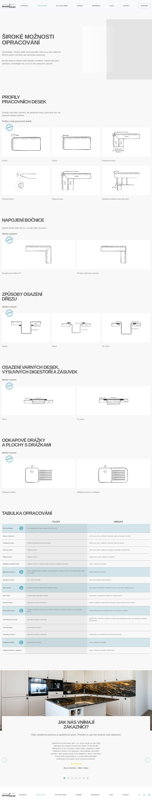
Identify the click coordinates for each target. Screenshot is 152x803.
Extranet (144, 6)
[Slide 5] (80, 778)
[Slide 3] (72, 778)
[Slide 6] (84, 778)
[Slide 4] (76, 778)
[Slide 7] (88, 778)
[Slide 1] (64, 778)
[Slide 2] (68, 778)
